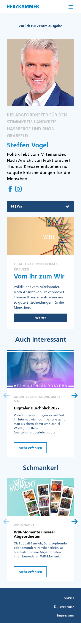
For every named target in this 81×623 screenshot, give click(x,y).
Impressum (65, 615)
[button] (74, 395)
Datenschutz (64, 606)
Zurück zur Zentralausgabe (40, 26)
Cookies (68, 598)
